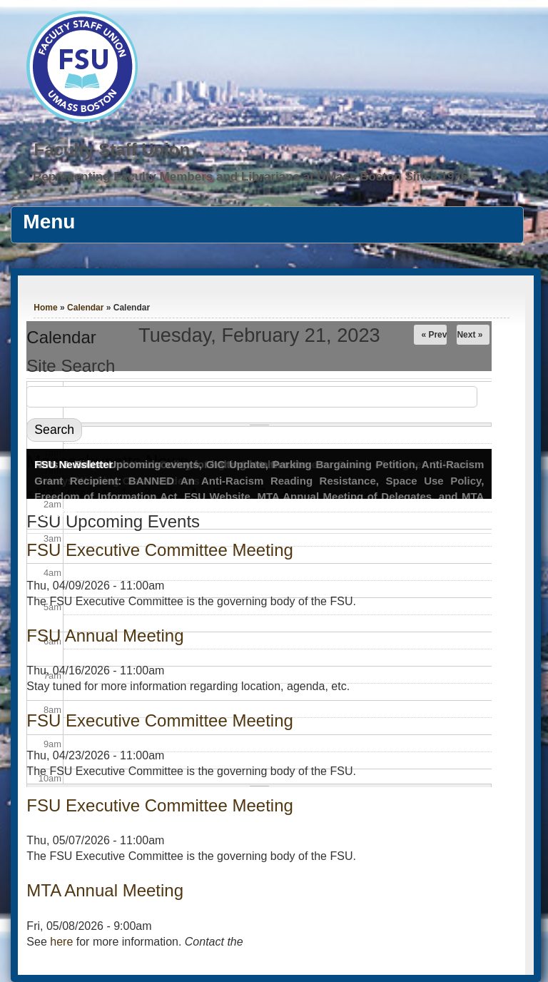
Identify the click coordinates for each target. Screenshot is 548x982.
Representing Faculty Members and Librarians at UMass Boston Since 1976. (252, 176)
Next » (469, 335)
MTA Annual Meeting (104, 890)
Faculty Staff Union (112, 149)
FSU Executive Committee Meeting (159, 550)
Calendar (85, 308)
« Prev (434, 335)
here (61, 942)
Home (45, 308)
